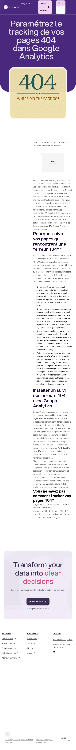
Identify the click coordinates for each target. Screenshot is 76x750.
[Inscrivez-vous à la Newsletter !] (12, 694)
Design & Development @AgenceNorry (44, 740)
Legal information (66, 739)
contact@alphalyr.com (62, 639)
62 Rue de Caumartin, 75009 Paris (62, 646)
